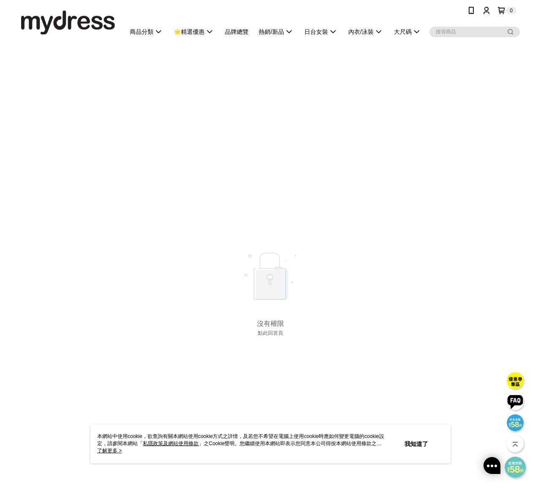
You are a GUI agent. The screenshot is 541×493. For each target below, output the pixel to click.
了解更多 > (109, 451)
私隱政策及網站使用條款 (171, 443)
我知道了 (416, 444)
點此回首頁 (270, 333)
